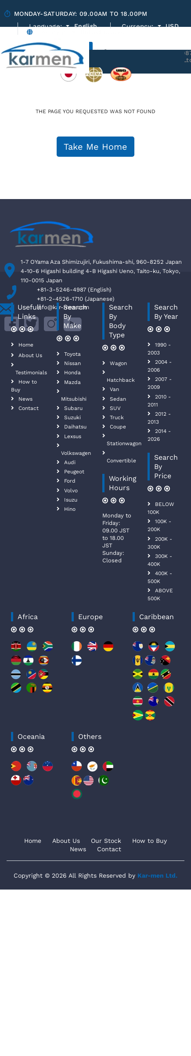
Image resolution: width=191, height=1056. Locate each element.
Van (114, 389)
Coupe (118, 427)
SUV (115, 408)
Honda (72, 372)
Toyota (72, 354)
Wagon (118, 363)
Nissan (72, 363)
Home (25, 345)
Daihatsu (75, 427)
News (25, 399)
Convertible (121, 461)
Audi (70, 462)
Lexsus (72, 436)
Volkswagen (76, 453)
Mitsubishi (73, 399)
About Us (30, 355)
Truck (117, 417)
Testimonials (31, 372)
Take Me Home (95, 146)
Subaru (73, 408)
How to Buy (149, 840)
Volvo (71, 490)
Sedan (118, 399)
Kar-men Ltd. (157, 875)
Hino (70, 509)
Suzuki (72, 417)
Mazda (72, 382)
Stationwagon (124, 443)
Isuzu (70, 500)
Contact (28, 408)
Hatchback (121, 380)
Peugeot (74, 472)
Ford (70, 481)
